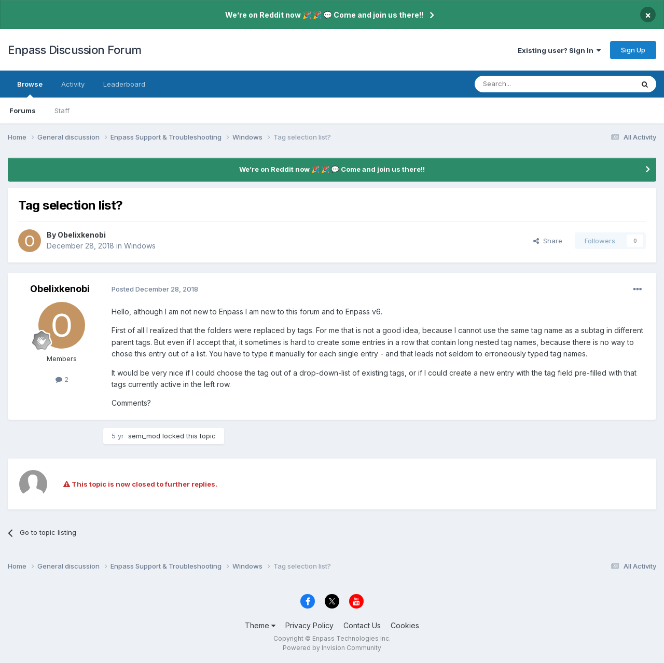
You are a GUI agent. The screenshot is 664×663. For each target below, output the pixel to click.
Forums (22, 110)
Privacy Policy (309, 625)
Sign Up (633, 50)
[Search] (527, 84)
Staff (62, 110)
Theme (260, 625)
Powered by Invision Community (332, 648)
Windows (140, 245)
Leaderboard (124, 84)
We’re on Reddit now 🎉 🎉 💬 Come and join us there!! (324, 14)
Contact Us (362, 625)
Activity (73, 84)
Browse (30, 89)
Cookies (405, 625)
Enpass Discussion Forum (75, 50)
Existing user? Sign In (559, 50)
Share (547, 241)
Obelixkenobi (82, 234)
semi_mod (144, 436)
